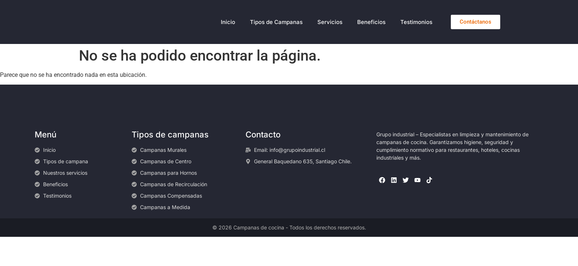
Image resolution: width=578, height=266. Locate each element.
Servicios (329, 21)
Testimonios (416, 21)
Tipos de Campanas (276, 21)
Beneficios (371, 21)
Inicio (228, 21)
